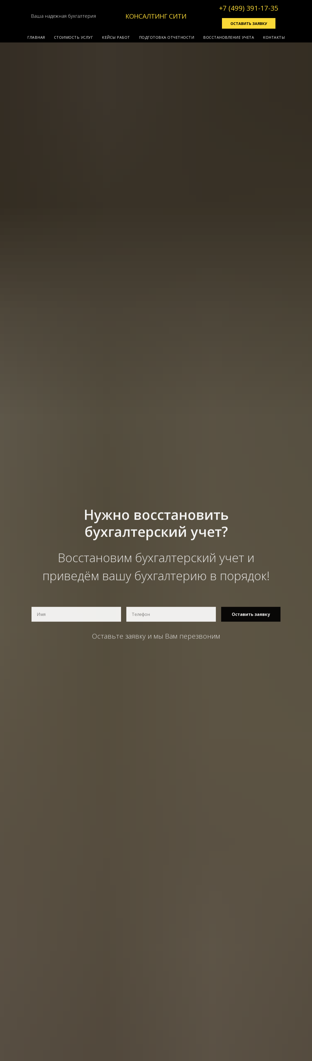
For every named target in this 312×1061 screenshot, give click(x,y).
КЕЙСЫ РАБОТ (116, 37)
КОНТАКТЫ (274, 37)
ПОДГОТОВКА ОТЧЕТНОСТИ (166, 37)
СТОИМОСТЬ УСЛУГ (73, 37)
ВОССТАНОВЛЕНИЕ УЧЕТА (228, 37)
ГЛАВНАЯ (36, 37)
